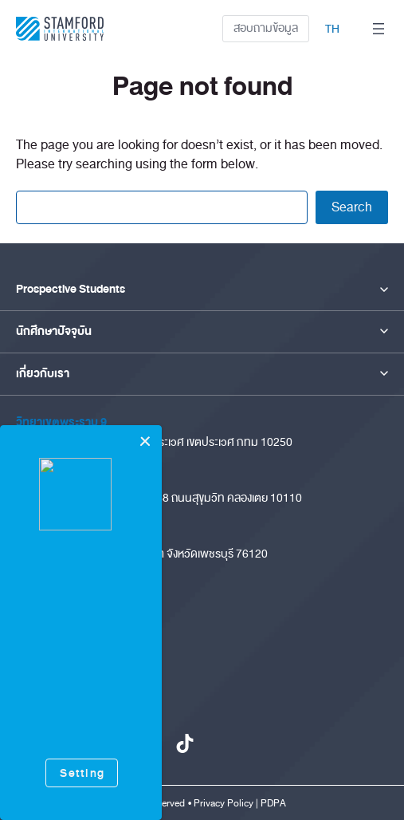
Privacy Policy (223, 803)
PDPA (273, 803)
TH (332, 29)
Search (351, 207)
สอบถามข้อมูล (265, 27)
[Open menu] (378, 28)
